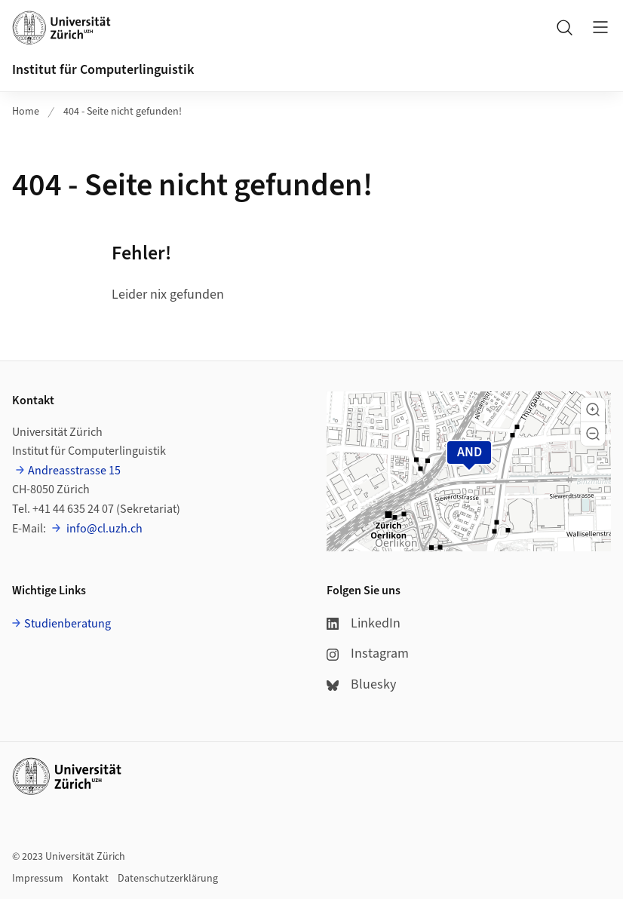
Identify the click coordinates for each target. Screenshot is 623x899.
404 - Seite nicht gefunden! (122, 111)
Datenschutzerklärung (168, 878)
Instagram (368, 653)
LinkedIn (363, 623)
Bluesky (361, 684)
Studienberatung (67, 623)
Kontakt (90, 878)
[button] (593, 409)
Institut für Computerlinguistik (103, 69)
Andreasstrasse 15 (74, 470)
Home (25, 111)
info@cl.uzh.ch (103, 528)
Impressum (37, 878)
